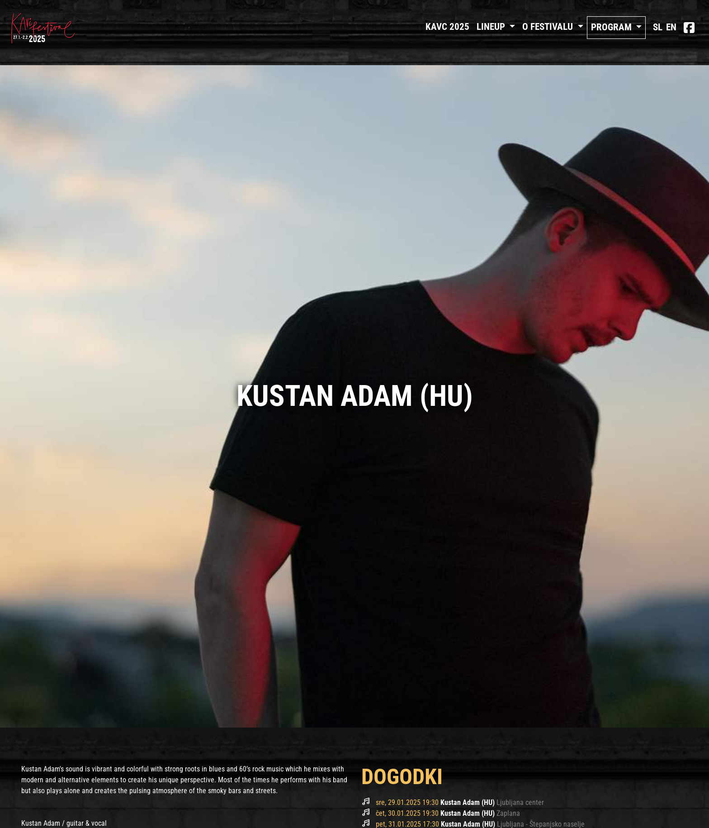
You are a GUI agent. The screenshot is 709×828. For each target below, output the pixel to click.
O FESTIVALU (548, 26)
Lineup (492, 26)
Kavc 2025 (447, 26)
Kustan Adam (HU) (468, 802)
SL (657, 27)
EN (671, 27)
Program (612, 27)
